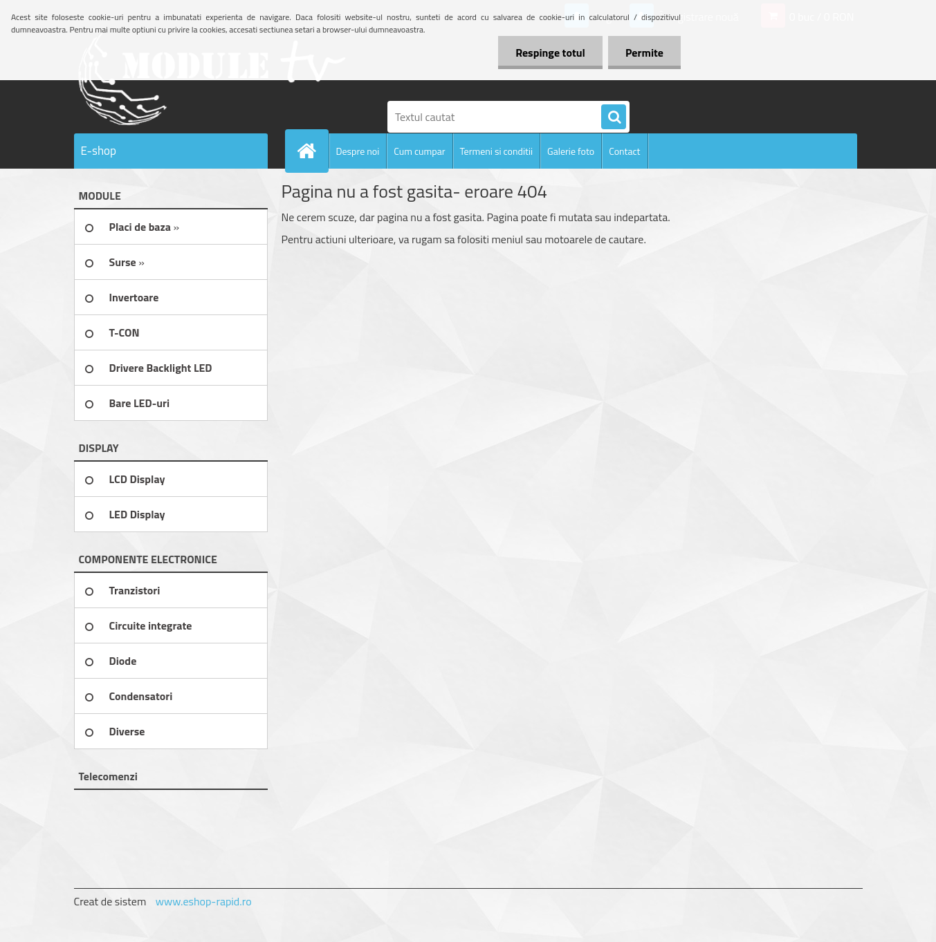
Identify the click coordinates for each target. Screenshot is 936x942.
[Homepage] (313, 150)
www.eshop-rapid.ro (204, 901)
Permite (644, 52)
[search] (613, 117)
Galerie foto (570, 151)
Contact (624, 151)
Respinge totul (550, 52)
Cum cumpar (419, 151)
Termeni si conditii (496, 151)
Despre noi (358, 151)
